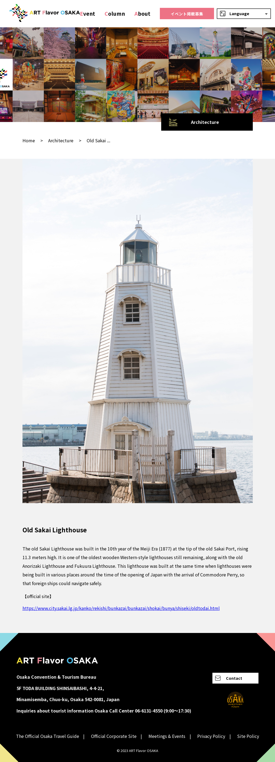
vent (87, 13)
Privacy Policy (211, 736)
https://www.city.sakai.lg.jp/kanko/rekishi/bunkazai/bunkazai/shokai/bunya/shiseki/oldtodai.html (121, 608)
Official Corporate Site (114, 736)
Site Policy (248, 736)
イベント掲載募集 (187, 14)
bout (142, 13)
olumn (115, 13)
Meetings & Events (166, 736)
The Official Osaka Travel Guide (47, 736)
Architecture (60, 140)
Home (28, 140)
